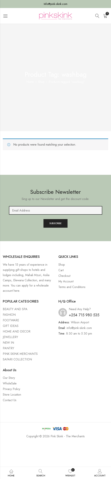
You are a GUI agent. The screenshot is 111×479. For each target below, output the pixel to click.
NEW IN (8, 342)
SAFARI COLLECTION (17, 359)
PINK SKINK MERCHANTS (20, 354)
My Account (66, 281)
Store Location (12, 394)
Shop (41, 82)
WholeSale (10, 383)
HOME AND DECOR (16, 331)
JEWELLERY (10, 337)
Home (30, 82)
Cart (61, 270)
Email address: (55, 210)
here (16, 291)
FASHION (9, 315)
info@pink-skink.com (79, 328)
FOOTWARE (11, 320)
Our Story (9, 378)
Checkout (64, 276)
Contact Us (9, 400)
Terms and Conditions (71, 287)
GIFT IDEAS (10, 326)
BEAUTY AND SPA (15, 309)
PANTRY (8, 348)
